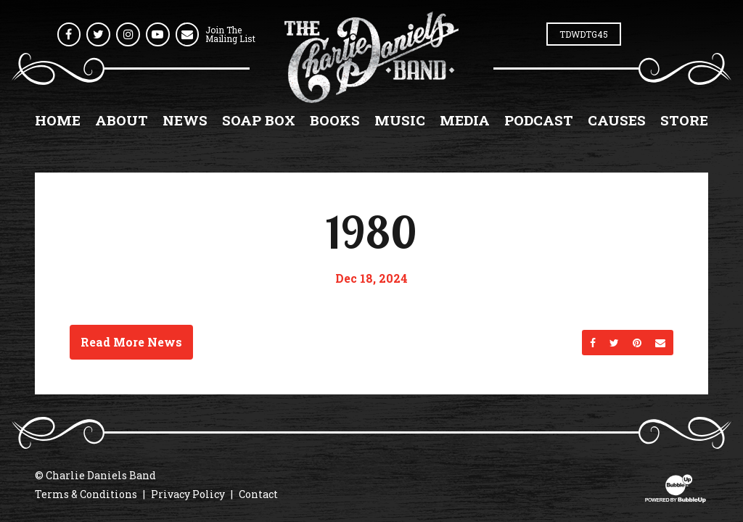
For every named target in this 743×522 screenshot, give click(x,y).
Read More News (131, 341)
